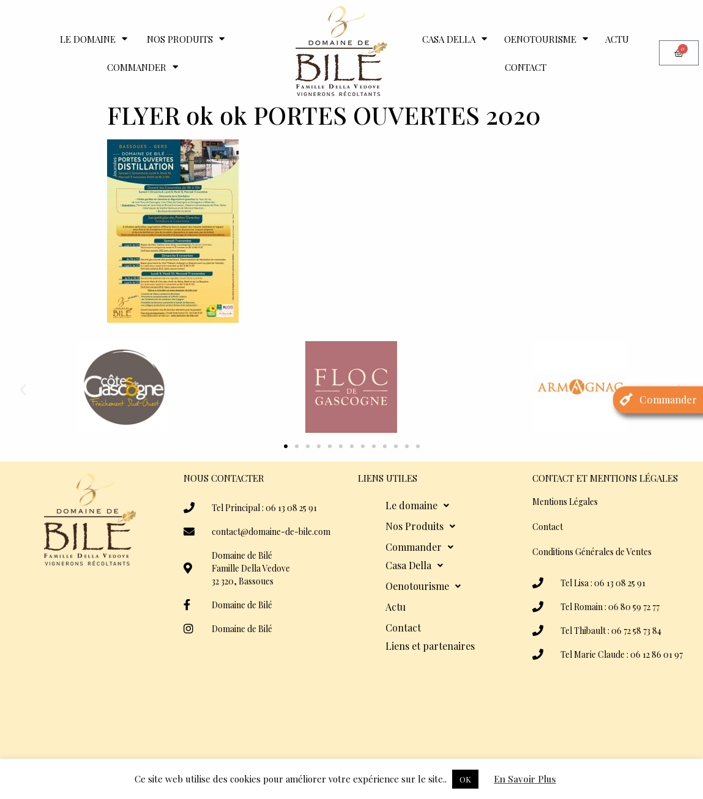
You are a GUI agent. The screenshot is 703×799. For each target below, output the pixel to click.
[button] (23, 389)
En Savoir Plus (525, 779)
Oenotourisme (546, 39)
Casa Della (454, 39)
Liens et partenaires (430, 645)
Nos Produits (186, 39)
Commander (142, 67)
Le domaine (93, 39)
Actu (617, 39)
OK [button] (465, 779)
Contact (525, 67)
